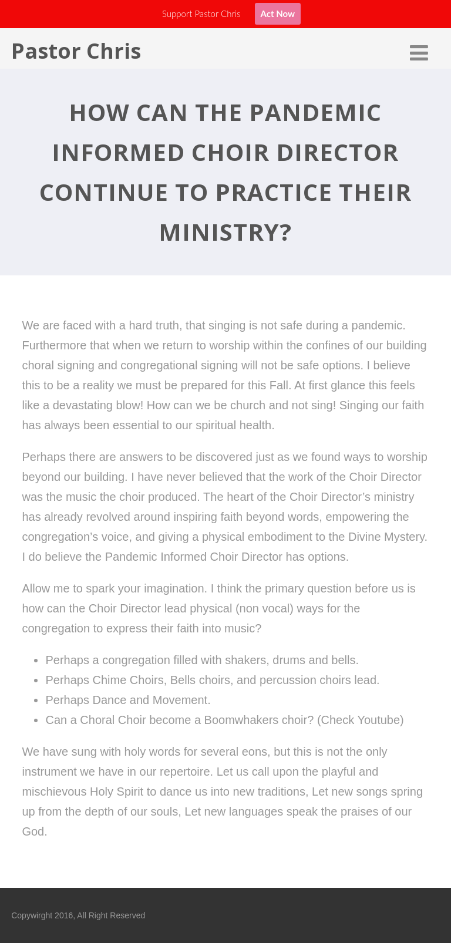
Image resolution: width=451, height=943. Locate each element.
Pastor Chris (76, 50)
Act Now (278, 13)
